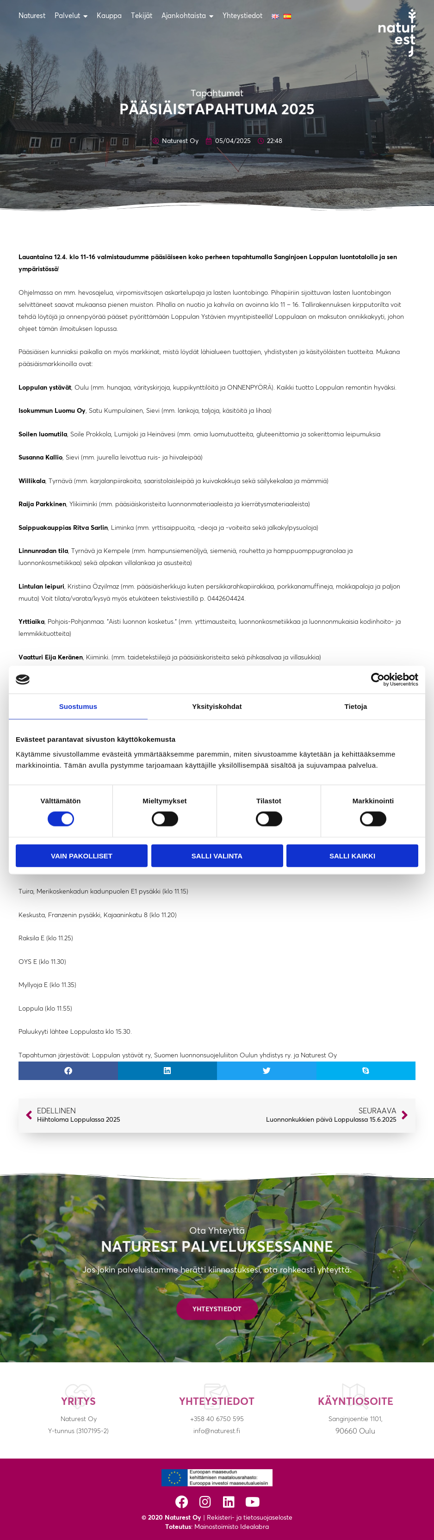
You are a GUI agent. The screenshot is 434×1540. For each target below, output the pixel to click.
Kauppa (109, 15)
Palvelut (71, 16)
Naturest (32, 15)
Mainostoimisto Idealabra (231, 1527)
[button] (68, 1071)
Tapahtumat (217, 93)
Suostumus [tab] (78, 706)
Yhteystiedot (242, 15)
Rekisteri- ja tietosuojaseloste (249, 1518)
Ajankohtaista (187, 16)
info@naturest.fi (216, 1431)
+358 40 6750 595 (217, 1419)
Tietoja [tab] (356, 706)
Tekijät (141, 15)
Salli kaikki (352, 855)
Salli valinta (217, 855)
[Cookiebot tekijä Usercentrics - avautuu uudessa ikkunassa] (377, 680)
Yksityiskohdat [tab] (217, 706)
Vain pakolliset (81, 855)
